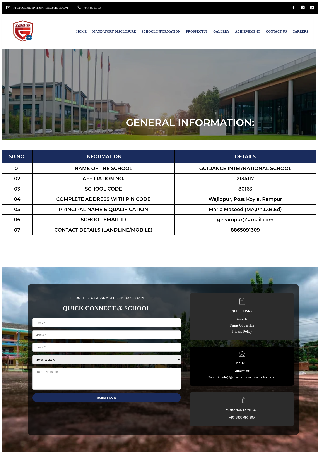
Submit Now (106, 400)
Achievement (247, 31)
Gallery (221, 31)
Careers (300, 31)
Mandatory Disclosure (114, 31)
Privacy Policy (242, 331)
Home (81, 31)
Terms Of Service (242, 325)
